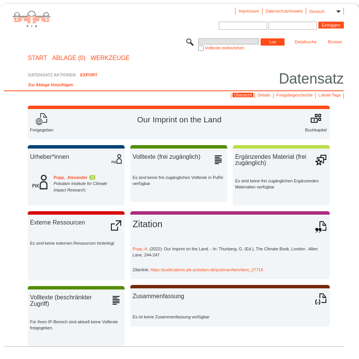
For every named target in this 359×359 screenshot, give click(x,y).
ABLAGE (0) (68, 58)
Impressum (249, 11)
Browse (335, 42)
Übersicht (242, 95)
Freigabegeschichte (294, 95)
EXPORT (88, 75)
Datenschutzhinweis (284, 11)
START (37, 58)
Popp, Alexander (70, 177)
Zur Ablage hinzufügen (50, 84)
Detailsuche (305, 42)
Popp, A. (141, 249)
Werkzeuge (110, 58)
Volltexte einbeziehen (224, 48)
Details (264, 95)
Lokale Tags (329, 95)
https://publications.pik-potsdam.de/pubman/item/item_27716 (206, 269)
